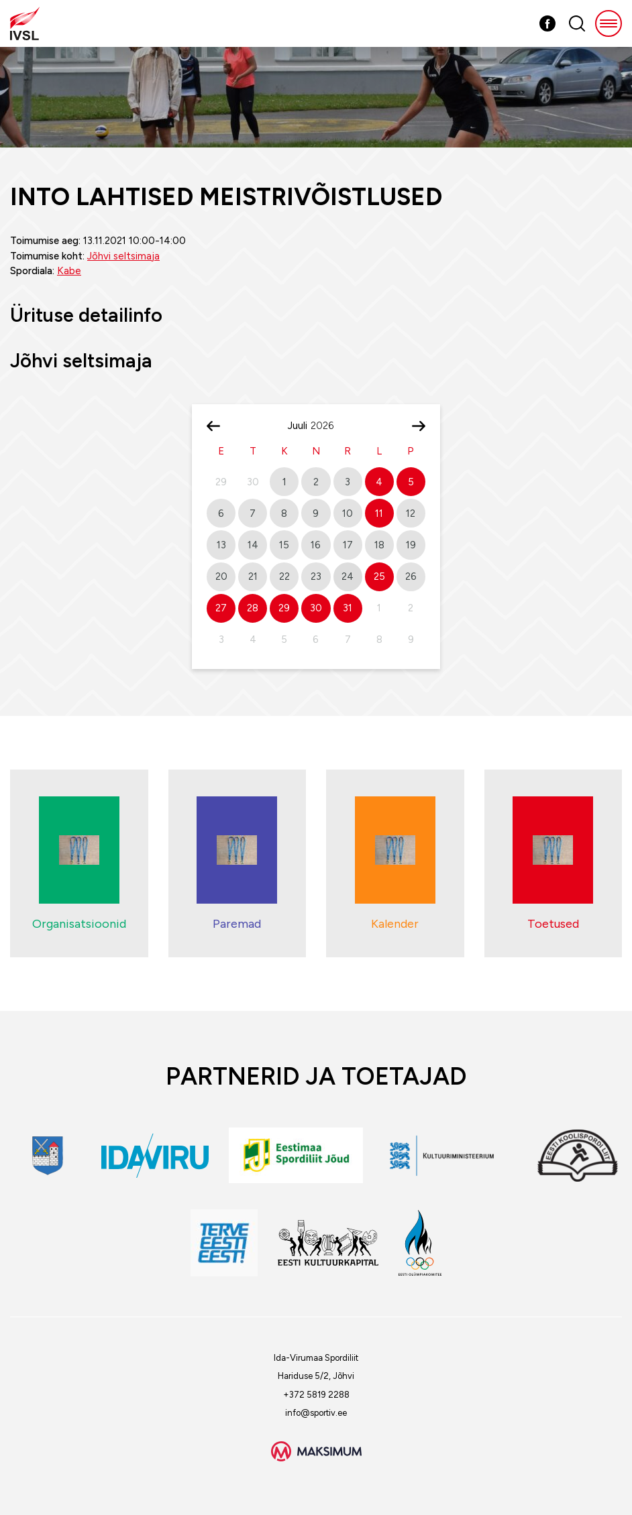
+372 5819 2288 (316, 1395)
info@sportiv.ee (316, 1413)
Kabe (69, 271)
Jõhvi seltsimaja (123, 256)
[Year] (327, 426)
